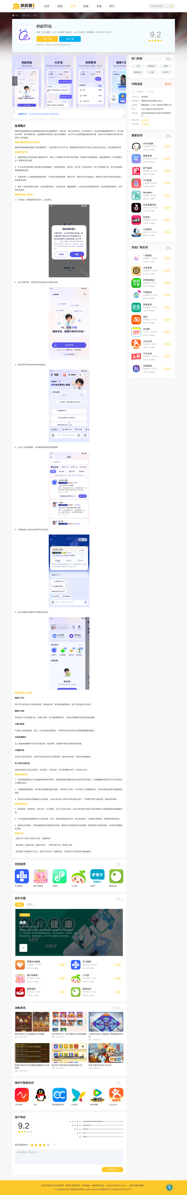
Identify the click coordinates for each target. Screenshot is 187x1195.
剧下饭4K (147, 168)
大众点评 (147, 341)
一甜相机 (147, 255)
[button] (15, 81)
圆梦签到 (31, 989)
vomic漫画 (148, 143)
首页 (47, 6)
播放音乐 (138, 72)
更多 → (119, 864)
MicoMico (147, 192)
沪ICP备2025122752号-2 (120, 1189)
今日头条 (147, 353)
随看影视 (147, 156)
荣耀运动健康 (33, 961)
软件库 (166, 72)
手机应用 (26, 15)
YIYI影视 (147, 180)
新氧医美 (147, 304)
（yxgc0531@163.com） (116, 1185)
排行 (112, 6)
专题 (99, 6)
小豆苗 (86, 975)
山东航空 (147, 229)
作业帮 (146, 329)
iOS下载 (70, 39)
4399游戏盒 (149, 280)
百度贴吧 (147, 366)
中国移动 (147, 292)
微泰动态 (87, 989)
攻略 (86, 6)
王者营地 (147, 268)
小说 (138, 66)
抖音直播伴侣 (149, 205)
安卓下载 (47, 39)
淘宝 (145, 317)
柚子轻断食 (32, 975)
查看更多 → (117, 1008)
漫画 (166, 66)
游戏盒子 (152, 66)
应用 (73, 6)
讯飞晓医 (87, 961)
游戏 (60, 6)
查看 (62, 965)
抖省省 (146, 217)
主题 (152, 72)
